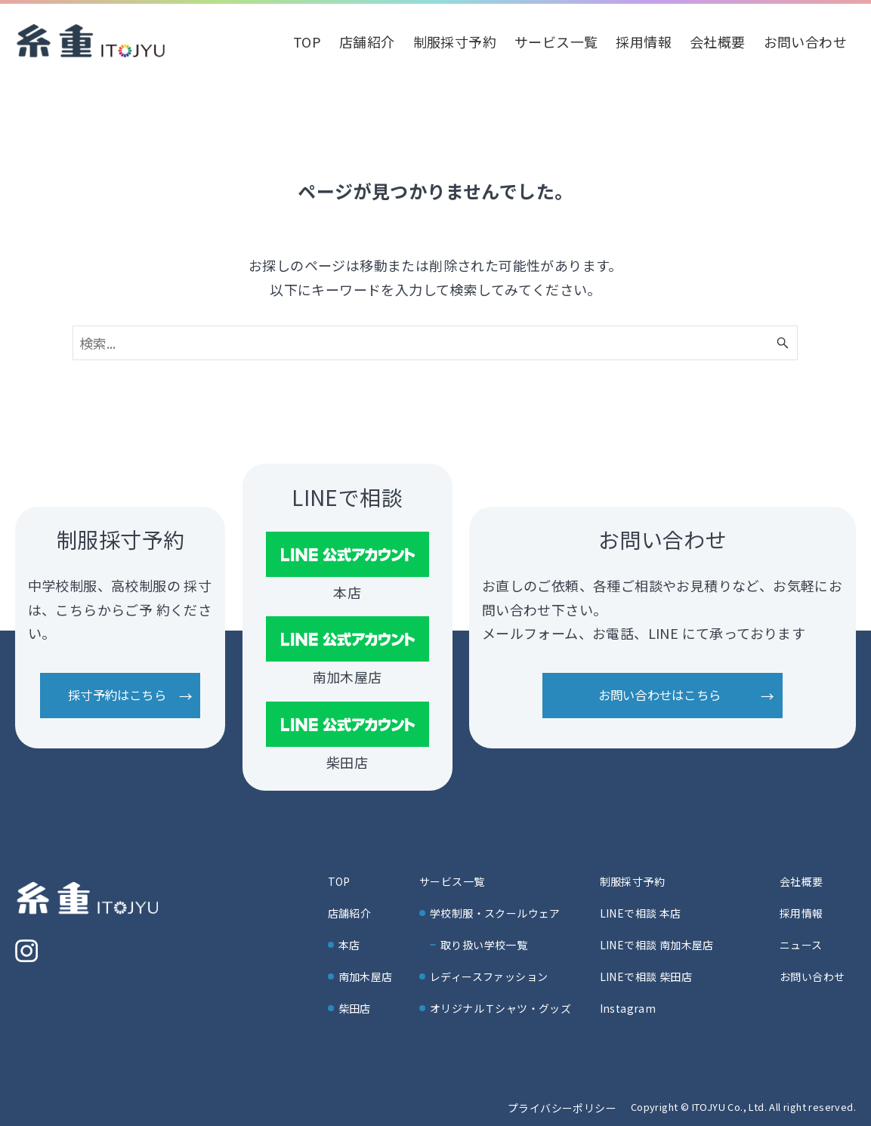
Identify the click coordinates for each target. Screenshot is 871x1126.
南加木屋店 (365, 976)
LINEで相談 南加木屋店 (657, 944)
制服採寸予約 (632, 881)
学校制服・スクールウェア (495, 913)
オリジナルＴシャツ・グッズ (500, 1008)
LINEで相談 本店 (640, 913)
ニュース (801, 944)
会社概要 (801, 881)
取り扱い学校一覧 (483, 944)
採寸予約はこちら (116, 695)
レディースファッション (489, 976)
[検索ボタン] (783, 342)
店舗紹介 (350, 913)
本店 (349, 944)
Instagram (628, 1008)
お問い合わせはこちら (659, 695)
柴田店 (354, 1008)
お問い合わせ (812, 976)
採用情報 (801, 913)
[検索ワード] (435, 342)
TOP (339, 881)
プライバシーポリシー (562, 1107)
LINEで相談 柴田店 (646, 976)
